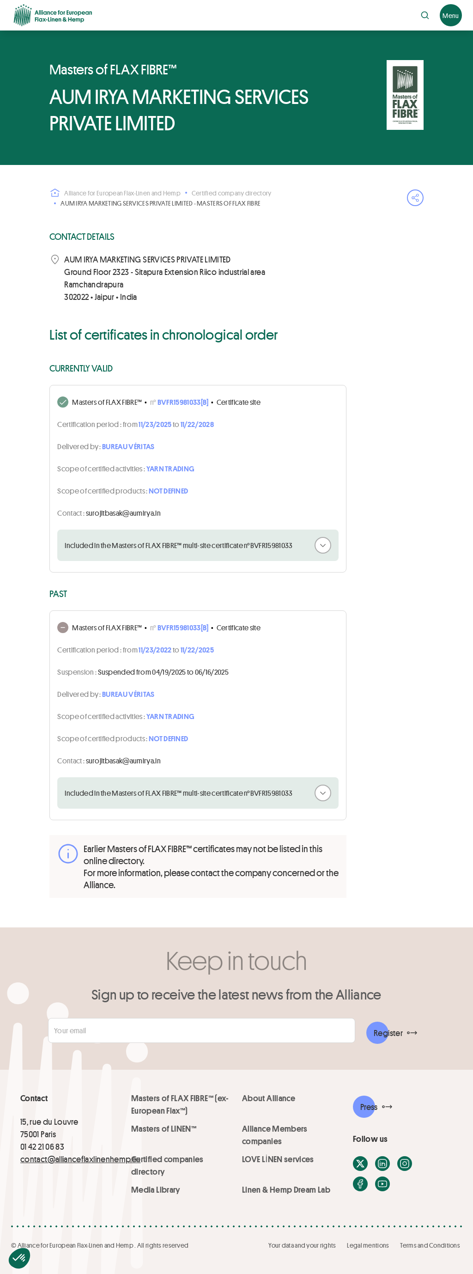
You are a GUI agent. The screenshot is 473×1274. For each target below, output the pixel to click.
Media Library (156, 1189)
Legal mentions (368, 1245)
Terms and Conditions (430, 1245)
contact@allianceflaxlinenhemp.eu (80, 1158)
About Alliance (268, 1097)
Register (388, 1032)
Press (369, 1106)
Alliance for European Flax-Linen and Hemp (114, 192)
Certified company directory (232, 193)
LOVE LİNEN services (278, 1158)
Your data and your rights (302, 1245)
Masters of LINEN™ (163, 1128)
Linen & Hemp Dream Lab (286, 1189)
